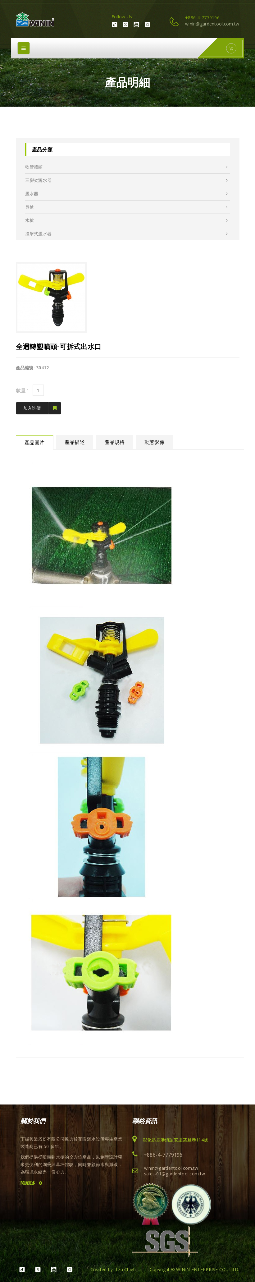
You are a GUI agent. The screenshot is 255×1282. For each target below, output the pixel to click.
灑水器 (126, 193)
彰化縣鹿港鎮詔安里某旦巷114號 (175, 1140)
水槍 (126, 220)
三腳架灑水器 (126, 180)
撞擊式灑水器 (126, 233)
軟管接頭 (126, 166)
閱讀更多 (31, 1183)
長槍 (126, 207)
